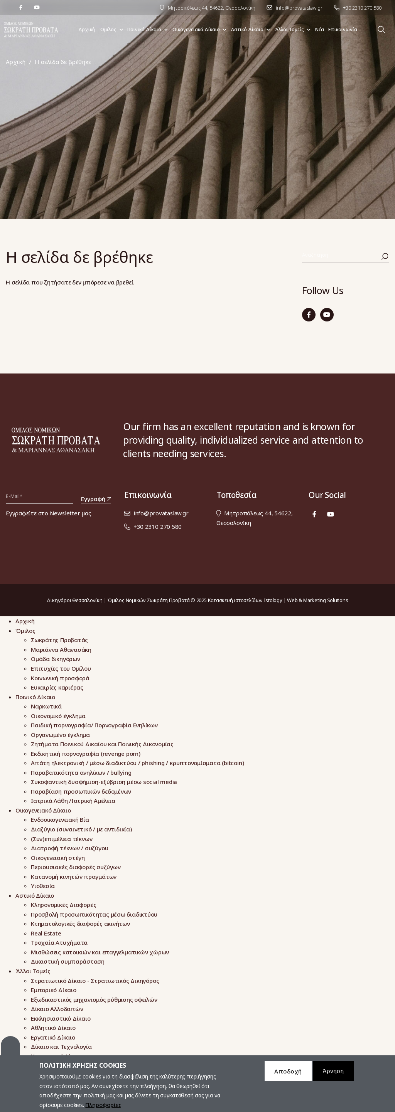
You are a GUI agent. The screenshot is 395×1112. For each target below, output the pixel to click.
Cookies (10, 1049)
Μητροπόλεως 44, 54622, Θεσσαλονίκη (211, 7)
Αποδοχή (288, 1074)
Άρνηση (333, 1074)
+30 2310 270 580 (362, 7)
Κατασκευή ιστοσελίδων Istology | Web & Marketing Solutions (278, 600)
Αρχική (15, 62)
